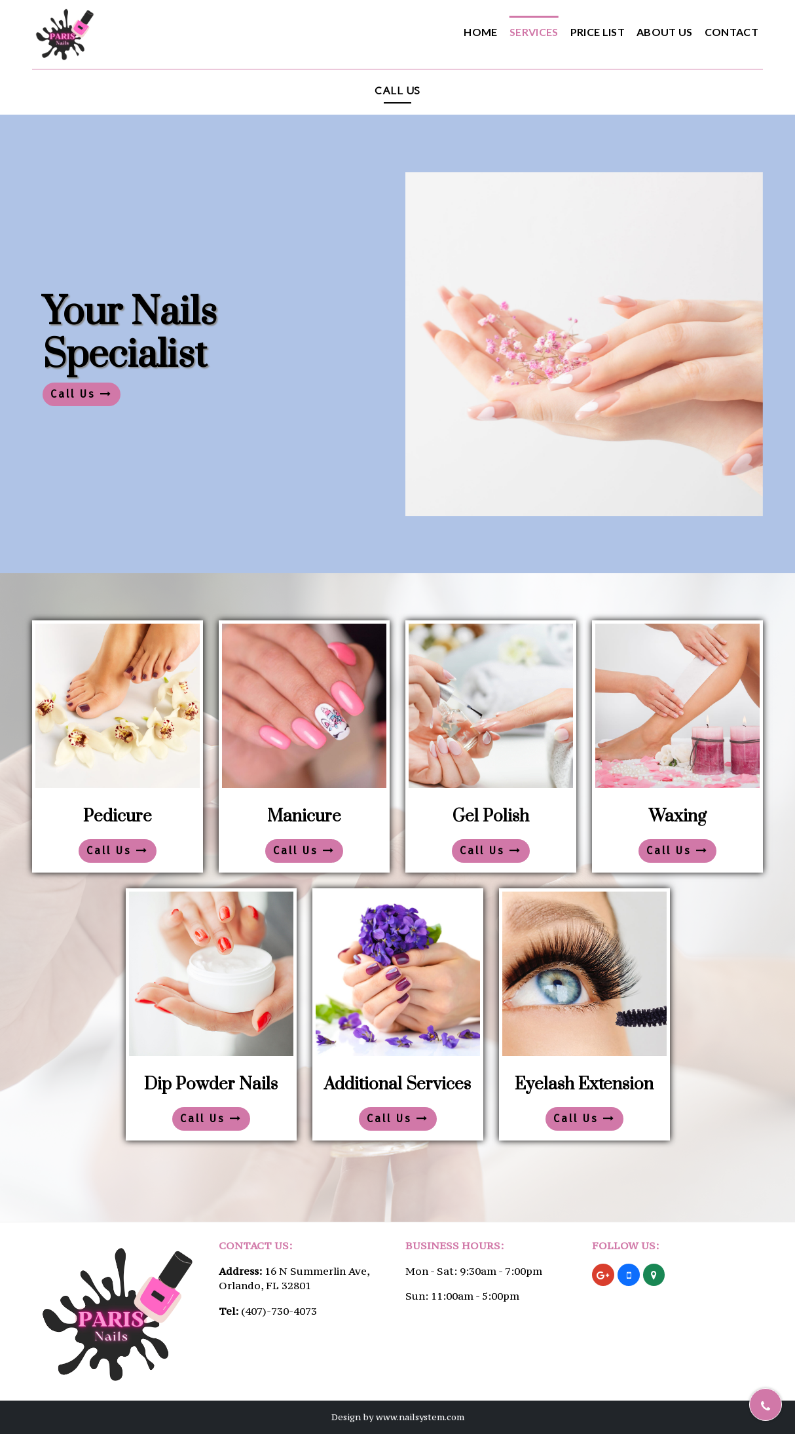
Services (534, 32)
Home (480, 32)
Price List (597, 32)
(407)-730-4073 (279, 1310)
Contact (731, 32)
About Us (665, 32)
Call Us (81, 394)
